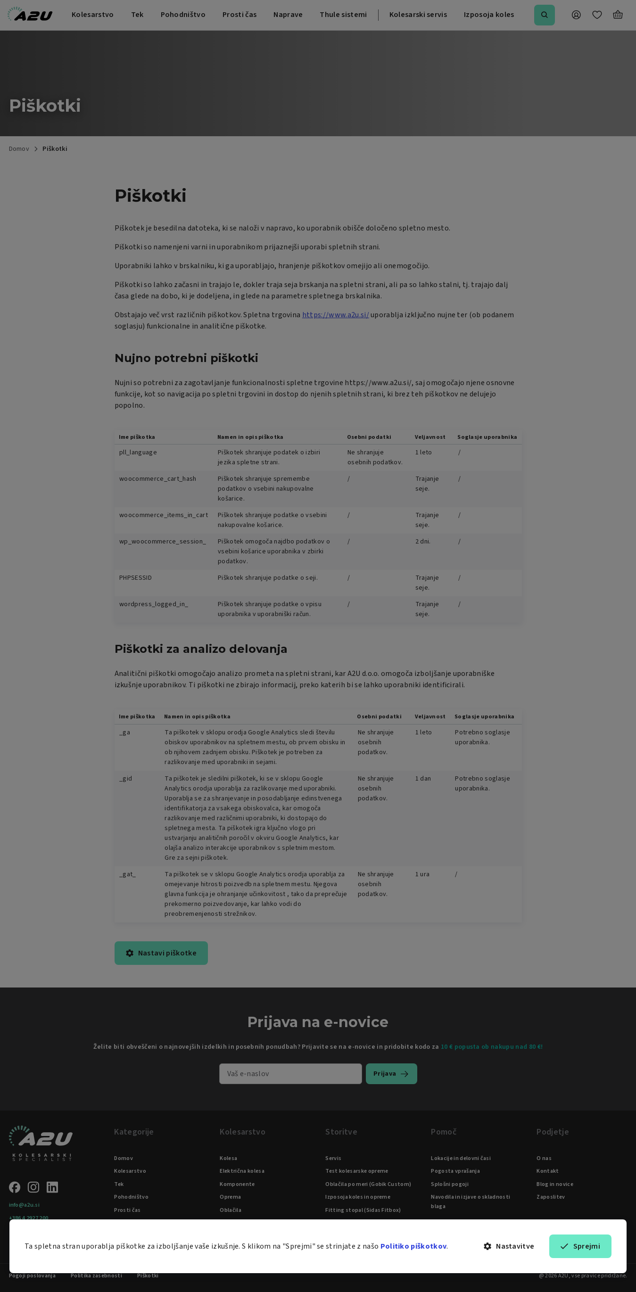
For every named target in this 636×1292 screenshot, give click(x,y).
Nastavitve (509, 1246)
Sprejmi (580, 1246)
